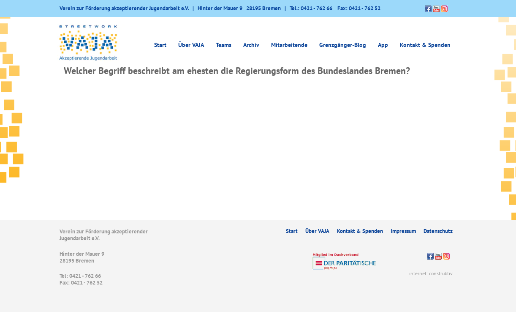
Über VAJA (191, 45)
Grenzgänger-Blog (342, 45)
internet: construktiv (431, 273)
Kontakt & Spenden (425, 45)
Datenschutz (438, 231)
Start (160, 45)
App (383, 45)
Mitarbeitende (289, 45)
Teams (223, 45)
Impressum (403, 231)
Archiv (251, 45)
